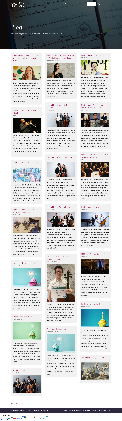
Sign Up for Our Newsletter (40, 410)
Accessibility (15, 410)
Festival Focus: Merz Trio (90, 207)
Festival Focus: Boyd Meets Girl (59, 157)
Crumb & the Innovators (22, 317)
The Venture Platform (104, 410)
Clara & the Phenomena (56, 329)
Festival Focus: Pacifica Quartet (59, 207)
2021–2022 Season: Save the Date (94, 254)
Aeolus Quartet (19, 370)
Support (102, 4)
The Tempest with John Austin (92, 357)
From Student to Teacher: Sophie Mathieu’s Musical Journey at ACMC (25, 58)
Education (82, 4)
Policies (22, 410)
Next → (17, 403)
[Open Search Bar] (108, 4)
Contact (28, 410)
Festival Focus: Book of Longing (93, 55)
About (92, 4)
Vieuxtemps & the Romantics (24, 263)
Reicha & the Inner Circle (91, 304)
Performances (69, 4)
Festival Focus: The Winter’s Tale (25, 162)
